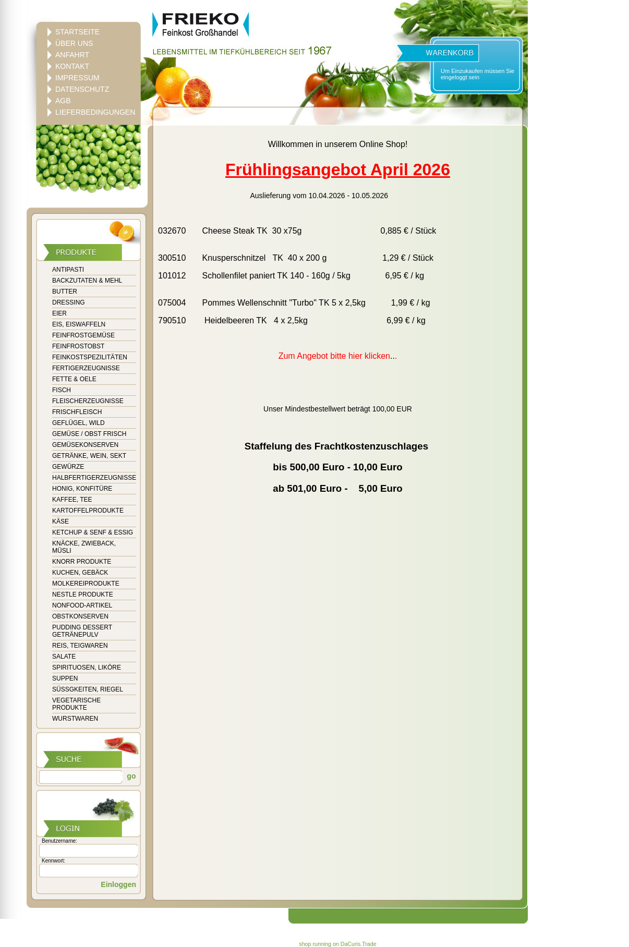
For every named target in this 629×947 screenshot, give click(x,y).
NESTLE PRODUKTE (82, 594)
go (130, 776)
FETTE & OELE (74, 379)
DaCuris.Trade (359, 944)
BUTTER (64, 291)
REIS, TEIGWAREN (80, 645)
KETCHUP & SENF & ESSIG (92, 532)
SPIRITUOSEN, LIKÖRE (86, 667)
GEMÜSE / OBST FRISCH (89, 434)
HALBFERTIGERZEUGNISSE (94, 477)
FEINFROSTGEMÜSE (83, 335)
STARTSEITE (77, 32)
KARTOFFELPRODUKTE (88, 510)
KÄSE (60, 521)
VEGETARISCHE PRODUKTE (76, 704)
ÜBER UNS (74, 43)
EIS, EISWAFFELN (78, 324)
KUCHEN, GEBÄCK (80, 572)
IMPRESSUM (77, 78)
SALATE (64, 656)
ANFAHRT (72, 55)
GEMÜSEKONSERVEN (85, 444)
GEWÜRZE (68, 466)
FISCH (61, 390)
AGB (63, 100)
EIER (59, 313)
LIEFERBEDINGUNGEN (95, 112)
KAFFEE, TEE (72, 499)
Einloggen (118, 884)
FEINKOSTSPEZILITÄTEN (89, 357)
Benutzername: (59, 841)
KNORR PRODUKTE (81, 561)
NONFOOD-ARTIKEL (82, 605)
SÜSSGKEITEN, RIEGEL (87, 689)
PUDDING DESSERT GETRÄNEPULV (82, 631)
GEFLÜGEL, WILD (78, 423)
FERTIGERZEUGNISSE (86, 368)
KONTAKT (72, 66)
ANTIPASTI (68, 269)
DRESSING (68, 302)
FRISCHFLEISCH (77, 412)
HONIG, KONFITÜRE (82, 488)
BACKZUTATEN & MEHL (87, 280)
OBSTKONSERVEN (80, 616)
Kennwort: (53, 861)
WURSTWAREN (75, 718)
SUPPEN (65, 678)
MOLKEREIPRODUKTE (85, 583)
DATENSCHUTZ (82, 89)
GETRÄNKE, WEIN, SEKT (89, 455)
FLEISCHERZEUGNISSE (88, 401)
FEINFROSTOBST (78, 346)
